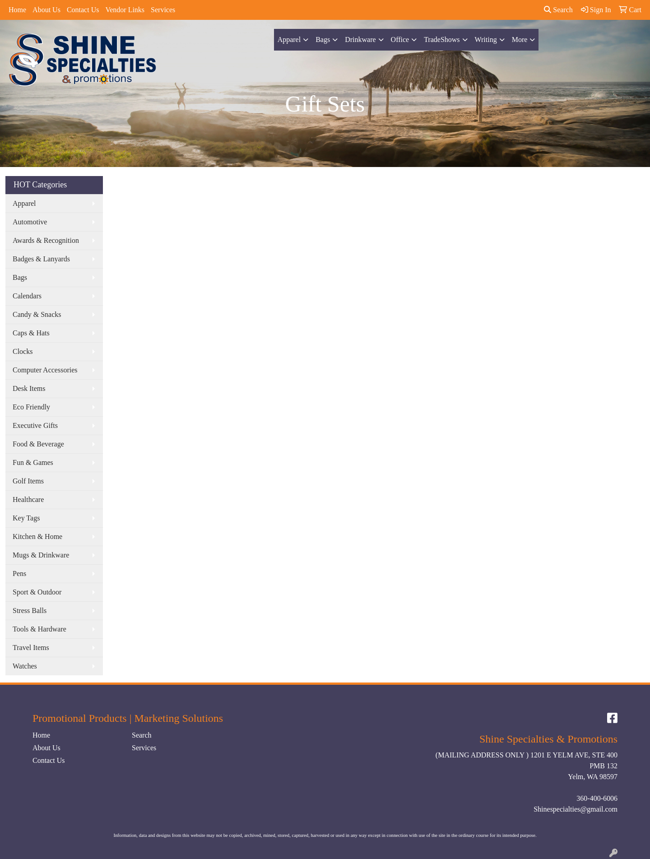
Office (400, 39)
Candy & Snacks (37, 314)
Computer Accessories (45, 370)
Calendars (27, 296)
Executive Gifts (35, 425)
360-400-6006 (597, 798)
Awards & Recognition (46, 240)
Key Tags (26, 518)
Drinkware (360, 39)
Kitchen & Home (37, 536)
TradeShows (442, 39)
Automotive (30, 222)
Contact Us (83, 10)
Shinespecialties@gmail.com (576, 809)
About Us (46, 10)
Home (17, 10)
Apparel (289, 39)
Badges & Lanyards (41, 259)
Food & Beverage (38, 444)
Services (163, 10)
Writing (486, 39)
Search (558, 10)
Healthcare (28, 499)
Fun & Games (33, 462)
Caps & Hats (31, 333)
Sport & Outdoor (37, 592)
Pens (19, 573)
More (520, 39)
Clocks (22, 351)
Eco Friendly (31, 407)
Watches (25, 666)
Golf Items (28, 481)
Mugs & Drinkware (41, 555)
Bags (323, 39)
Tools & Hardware (39, 629)
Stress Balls (29, 610)
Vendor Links (124, 10)
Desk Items (29, 388)
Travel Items (31, 647)
